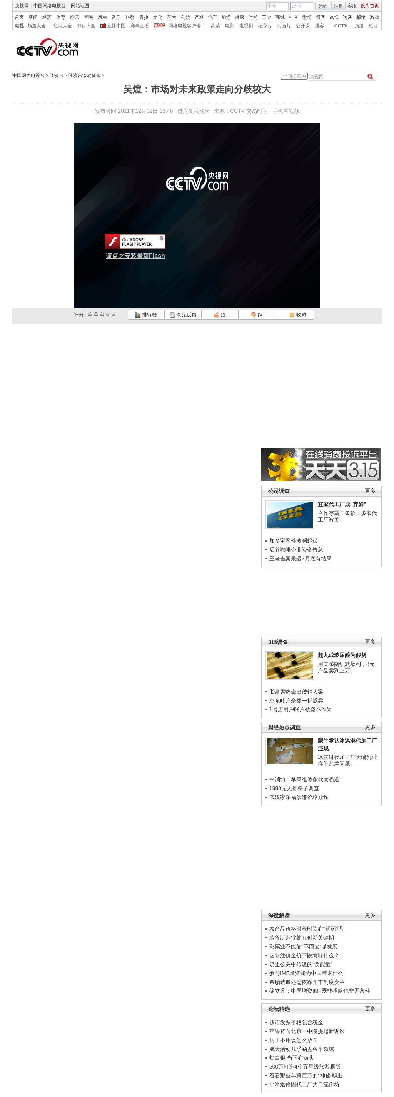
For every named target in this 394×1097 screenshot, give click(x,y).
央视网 (22, 5)
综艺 (74, 17)
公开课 (303, 25)
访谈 (347, 17)
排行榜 (146, 315)
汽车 (212, 17)
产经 (199, 17)
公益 (185, 17)
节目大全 (86, 25)
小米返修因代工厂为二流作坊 (304, 1084)
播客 (319, 25)
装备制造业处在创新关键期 (301, 938)
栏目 (373, 25)
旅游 (226, 17)
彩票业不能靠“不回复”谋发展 (303, 946)
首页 (19, 17)
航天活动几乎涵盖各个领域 (301, 1049)
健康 (239, 17)
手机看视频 (285, 111)
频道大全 (36, 25)
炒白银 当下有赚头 (291, 1058)
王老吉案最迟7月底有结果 (300, 558)
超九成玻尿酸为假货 (342, 655)
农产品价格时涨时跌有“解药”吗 (306, 929)
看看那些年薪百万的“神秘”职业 (306, 1075)
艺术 (171, 17)
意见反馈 (182, 315)
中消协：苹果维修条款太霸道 (304, 779)
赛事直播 (139, 25)
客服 (352, 5)
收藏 (297, 315)
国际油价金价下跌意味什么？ (304, 955)
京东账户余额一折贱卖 (296, 700)
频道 (359, 25)
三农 (266, 17)
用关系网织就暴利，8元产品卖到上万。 (346, 667)
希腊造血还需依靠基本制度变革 (307, 982)
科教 (130, 17)
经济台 (56, 75)
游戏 (374, 17)
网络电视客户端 (185, 25)
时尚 (253, 17)
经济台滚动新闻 (84, 75)
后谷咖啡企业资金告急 (296, 550)
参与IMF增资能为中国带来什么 (306, 973)
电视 (19, 25)
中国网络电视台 (49, 5)
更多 (370, 491)
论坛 (334, 17)
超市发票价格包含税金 (296, 1022)
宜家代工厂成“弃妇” (342, 504)
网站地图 (80, 5)
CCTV (340, 25)
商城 (280, 17)
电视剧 (246, 25)
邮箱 (361, 17)
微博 (307, 17)
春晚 (88, 17)
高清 (215, 25)
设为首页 (370, 5)
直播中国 (116, 25)
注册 (338, 6)
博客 (320, 17)
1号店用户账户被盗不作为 (300, 709)
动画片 (284, 25)
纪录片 (265, 25)
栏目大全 (62, 25)
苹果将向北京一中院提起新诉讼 (307, 1031)
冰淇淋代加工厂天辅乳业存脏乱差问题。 (347, 760)
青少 (144, 17)
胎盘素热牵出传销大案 (296, 692)
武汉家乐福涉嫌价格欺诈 (299, 797)
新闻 (33, 17)
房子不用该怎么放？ (293, 1040)
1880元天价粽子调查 (294, 788)
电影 (229, 25)
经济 (47, 17)
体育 (60, 17)
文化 (157, 17)
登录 (322, 6)
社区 (293, 17)
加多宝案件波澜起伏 (293, 541)
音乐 (116, 17)
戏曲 (102, 17)
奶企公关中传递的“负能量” (300, 964)
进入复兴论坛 (193, 111)
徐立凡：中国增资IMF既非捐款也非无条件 (319, 991)
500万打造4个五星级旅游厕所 (305, 1067)
